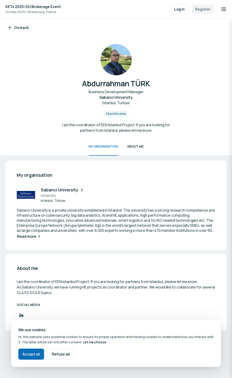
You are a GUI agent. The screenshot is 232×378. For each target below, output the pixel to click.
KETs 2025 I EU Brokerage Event (33, 6)
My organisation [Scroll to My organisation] (103, 146)
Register (202, 9)
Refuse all (61, 354)
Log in (179, 9)
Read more (29, 236)
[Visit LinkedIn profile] (21, 315)
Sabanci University (62, 190)
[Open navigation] (223, 9)
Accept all (31, 354)
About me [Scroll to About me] (135, 146)
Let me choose (94, 342)
